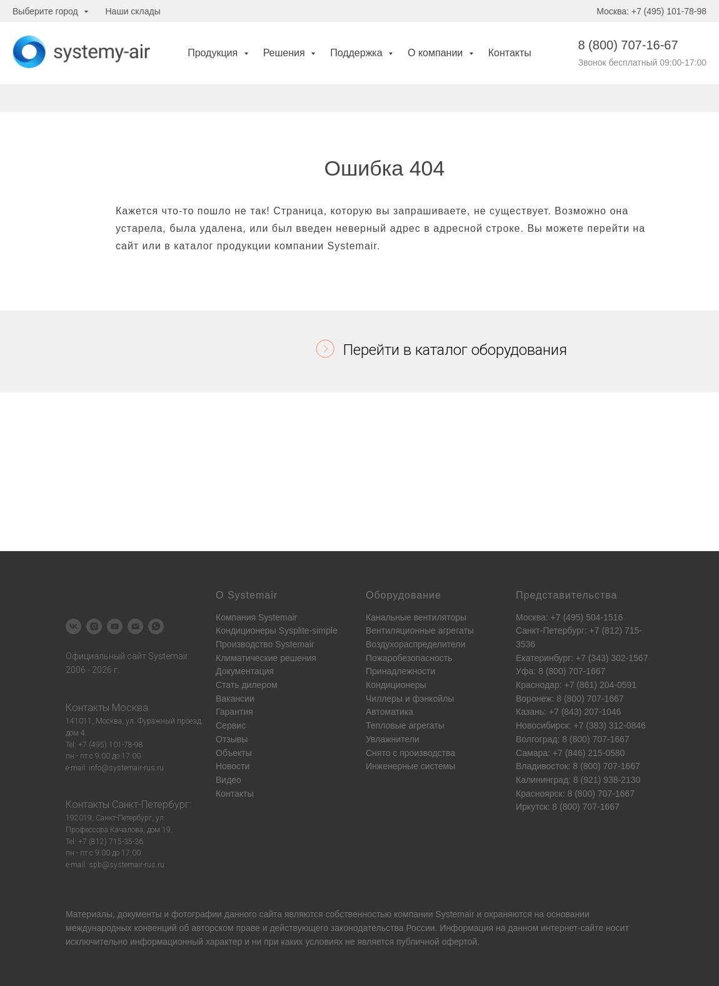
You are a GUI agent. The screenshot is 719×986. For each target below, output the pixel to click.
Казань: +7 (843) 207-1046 (568, 712)
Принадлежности (400, 671)
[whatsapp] (156, 626)
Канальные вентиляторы (416, 617)
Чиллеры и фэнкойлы (410, 699)
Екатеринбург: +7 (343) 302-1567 (582, 658)
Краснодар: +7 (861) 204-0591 (576, 685)
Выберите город (47, 11)
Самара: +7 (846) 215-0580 (570, 753)
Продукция (214, 52)
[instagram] (94, 626)
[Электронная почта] (135, 626)
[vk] (73, 626)
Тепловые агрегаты (405, 725)
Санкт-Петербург (150, 804)
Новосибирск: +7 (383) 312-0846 (581, 725)
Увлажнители (393, 739)
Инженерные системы (410, 766)
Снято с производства (410, 753)
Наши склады (133, 11)
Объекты (234, 753)
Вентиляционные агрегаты (420, 630)
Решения (285, 52)
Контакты (509, 52)
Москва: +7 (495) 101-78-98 (651, 11)
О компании (437, 52)
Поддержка (357, 52)
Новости (232, 766)
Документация (245, 671)
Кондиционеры (396, 685)
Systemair (454, 914)
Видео (228, 780)
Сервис (231, 725)
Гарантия (234, 712)
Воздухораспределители (415, 644)
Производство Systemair (265, 644)
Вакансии (235, 699)
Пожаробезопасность (409, 658)
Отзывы (232, 739)
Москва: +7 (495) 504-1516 (569, 617)
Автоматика (389, 712)
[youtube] (115, 626)
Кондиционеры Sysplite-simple (277, 630)
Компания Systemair (256, 617)
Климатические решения (266, 658)
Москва (130, 708)
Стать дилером (247, 685)
